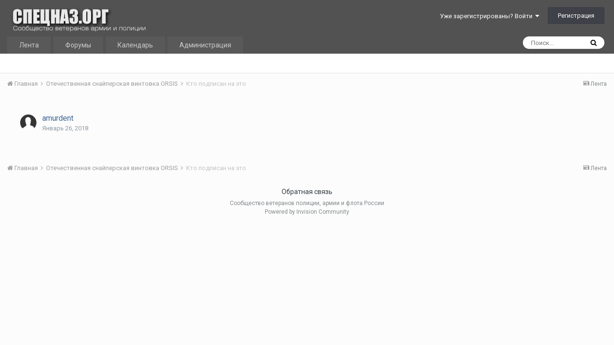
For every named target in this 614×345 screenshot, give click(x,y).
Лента (29, 45)
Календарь (135, 45)
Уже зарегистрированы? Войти (489, 16)
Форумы (78, 45)
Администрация (205, 45)
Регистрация (576, 15)
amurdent (57, 118)
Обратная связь (307, 192)
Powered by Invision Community (307, 211)
